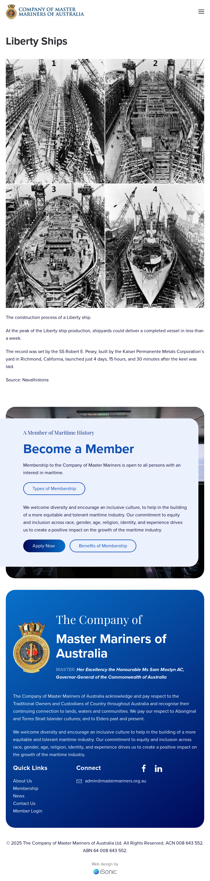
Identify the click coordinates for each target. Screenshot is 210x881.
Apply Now (44, 546)
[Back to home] (45, 11)
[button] (201, 11)
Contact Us (24, 803)
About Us (22, 780)
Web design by (105, 864)
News (18, 796)
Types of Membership (54, 488)
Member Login (27, 811)
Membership (25, 788)
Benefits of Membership (103, 546)
